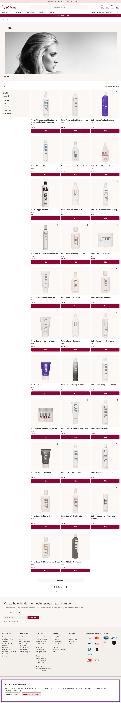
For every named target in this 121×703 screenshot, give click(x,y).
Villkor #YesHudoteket (9, 652)
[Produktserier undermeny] (26, 113)
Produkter (5, 12)
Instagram (74, 639)
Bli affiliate (5, 654)
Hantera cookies (12, 694)
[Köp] (45, 131)
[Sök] (58, 7)
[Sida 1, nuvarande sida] (54, 587)
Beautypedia (110, 12)
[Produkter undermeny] (26, 100)
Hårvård (6, 107)
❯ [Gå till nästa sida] (60, 587)
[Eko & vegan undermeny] (26, 110)
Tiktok (72, 641)
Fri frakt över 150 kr (48, 1)
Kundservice (94, 12)
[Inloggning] (107, 7)
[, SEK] (117, 12)
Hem (3, 19)
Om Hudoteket (6, 637)
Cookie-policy (23, 650)
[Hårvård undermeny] (26, 106)
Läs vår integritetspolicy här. (11, 621)
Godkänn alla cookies (31, 694)
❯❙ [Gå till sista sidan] (66, 587)
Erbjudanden (31, 12)
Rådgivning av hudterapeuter (62, 1)
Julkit (5, 103)
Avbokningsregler (24, 652)
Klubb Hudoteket (7, 643)
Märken (41, 12)
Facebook (73, 637)
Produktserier (7, 113)
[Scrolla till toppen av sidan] (60, 592)
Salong (9, 612)
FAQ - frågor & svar (25, 641)
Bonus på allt (74, 1)
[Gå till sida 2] (56, 587)
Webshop (19, 612)
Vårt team (5, 647)
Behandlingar (17, 12)
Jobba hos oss (6, 650)
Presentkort (53, 12)
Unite (7, 19)
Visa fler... (60, 580)
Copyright (5, 656)
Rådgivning (22, 639)
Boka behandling (7, 639)
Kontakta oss (23, 637)
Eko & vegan (7, 110)
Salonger (102, 12)
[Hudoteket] (10, 7)
